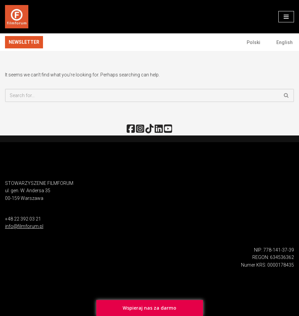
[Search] (142, 95)
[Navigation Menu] (286, 16)
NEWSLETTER (24, 42)
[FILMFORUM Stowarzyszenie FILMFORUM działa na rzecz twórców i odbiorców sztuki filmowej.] (16, 16)
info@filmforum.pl (24, 226)
